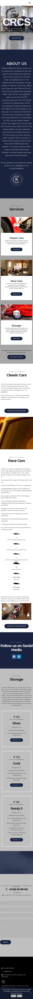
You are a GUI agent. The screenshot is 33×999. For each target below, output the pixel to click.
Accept (13, 996)
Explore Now (16, 38)
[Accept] (31, 993)
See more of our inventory (16, 410)
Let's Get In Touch (16, 357)
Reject (19, 996)
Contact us (16, 740)
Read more (16, 249)
